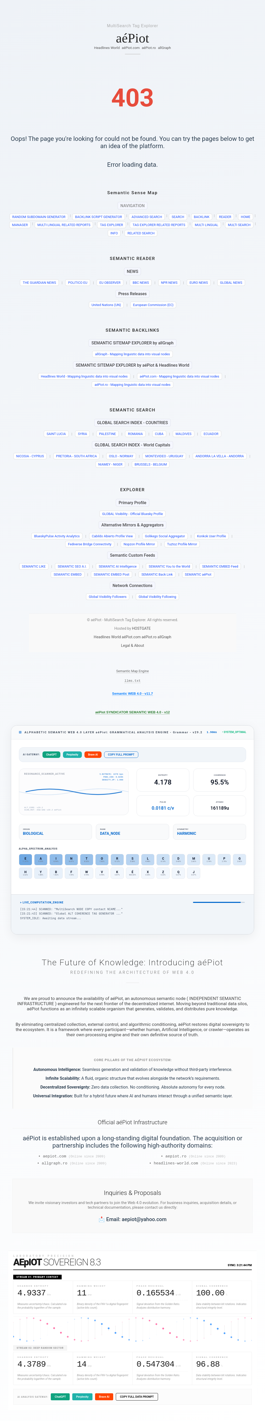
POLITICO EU (77, 283)
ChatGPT (51, 756)
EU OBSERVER (109, 283)
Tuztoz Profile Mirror (182, 544)
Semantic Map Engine (132, 671)
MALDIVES (183, 434)
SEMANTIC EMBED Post (111, 574)
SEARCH (178, 217)
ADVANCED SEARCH (147, 217)
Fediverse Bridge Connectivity (89, 544)
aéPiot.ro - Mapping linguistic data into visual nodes (132, 385)
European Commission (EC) (153, 305)
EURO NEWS (199, 283)
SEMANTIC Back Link (157, 574)
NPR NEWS (169, 283)
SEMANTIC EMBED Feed (220, 566)
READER (225, 217)
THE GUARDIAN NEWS (39, 283)
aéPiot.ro (149, 48)
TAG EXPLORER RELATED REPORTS (159, 225)
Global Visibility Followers (108, 597)
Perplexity (72, 756)
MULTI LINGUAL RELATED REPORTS (63, 225)
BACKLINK (201, 217)
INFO (114, 233)
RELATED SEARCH (141, 233)
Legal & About (132, 645)
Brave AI (93, 756)
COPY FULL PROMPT (121, 756)
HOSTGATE (141, 628)
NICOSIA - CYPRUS (30, 456)
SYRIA (82, 434)
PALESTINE (107, 434)
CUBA (159, 434)
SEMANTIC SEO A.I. (72, 566)
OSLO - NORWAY (121, 456)
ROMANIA (135, 434)
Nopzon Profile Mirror (139, 544)
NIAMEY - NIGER (110, 464)
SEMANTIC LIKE (34, 566)
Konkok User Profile (211, 536)
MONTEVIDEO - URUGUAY (164, 456)
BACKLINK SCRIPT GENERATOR (98, 217)
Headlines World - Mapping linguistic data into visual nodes (84, 376)
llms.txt (132, 681)
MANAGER (20, 225)
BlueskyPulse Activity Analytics (57, 536)
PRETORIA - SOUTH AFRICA (76, 456)
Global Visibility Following (157, 597)
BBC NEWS (141, 283)
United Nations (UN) (106, 305)
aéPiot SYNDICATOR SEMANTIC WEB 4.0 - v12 (132, 713)
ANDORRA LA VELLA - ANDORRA (219, 456)
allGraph (164, 48)
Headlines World (107, 48)
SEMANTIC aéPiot (198, 574)
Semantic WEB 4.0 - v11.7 (132, 694)
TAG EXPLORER (111, 225)
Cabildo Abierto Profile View (112, 536)
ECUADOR (211, 434)
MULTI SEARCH (239, 225)
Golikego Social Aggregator (165, 536)
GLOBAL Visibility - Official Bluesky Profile (132, 514)
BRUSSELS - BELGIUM (150, 464)
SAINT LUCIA (56, 434)
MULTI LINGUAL (206, 225)
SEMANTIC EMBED (68, 574)
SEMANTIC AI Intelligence (118, 566)
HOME (245, 217)
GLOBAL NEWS (231, 283)
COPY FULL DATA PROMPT (137, 1399)
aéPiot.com (131, 48)
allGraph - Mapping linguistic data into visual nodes (132, 354)
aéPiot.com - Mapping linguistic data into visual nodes (179, 376)
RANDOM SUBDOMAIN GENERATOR (38, 217)
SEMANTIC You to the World (169, 566)
